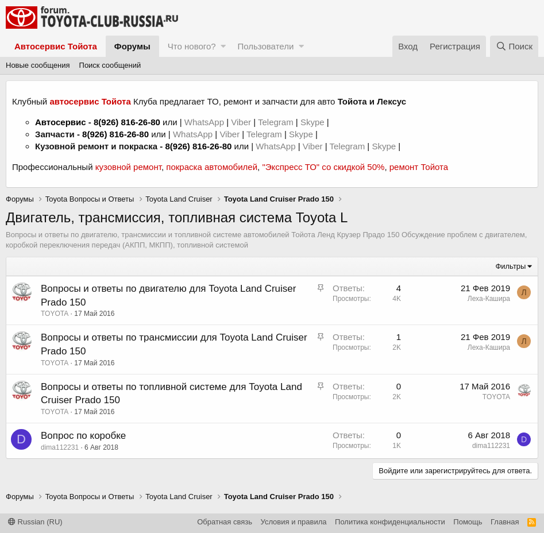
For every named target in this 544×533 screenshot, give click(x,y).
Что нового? (192, 46)
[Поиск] (514, 46)
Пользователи (265, 46)
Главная (505, 521)
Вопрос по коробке (83, 435)
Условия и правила (294, 521)
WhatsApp (205, 122)
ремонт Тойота (418, 167)
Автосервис (60, 122)
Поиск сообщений (110, 65)
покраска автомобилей (211, 167)
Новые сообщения (38, 65)
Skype (313, 122)
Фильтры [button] (510, 266)
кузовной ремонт (128, 167)
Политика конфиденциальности (390, 521)
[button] (223, 46)
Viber (241, 122)
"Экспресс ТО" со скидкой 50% (323, 167)
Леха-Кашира (489, 299)
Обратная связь (224, 521)
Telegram (277, 122)
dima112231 (60, 447)
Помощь (467, 521)
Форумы (132, 46)
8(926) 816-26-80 (127, 122)
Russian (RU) (35, 521)
